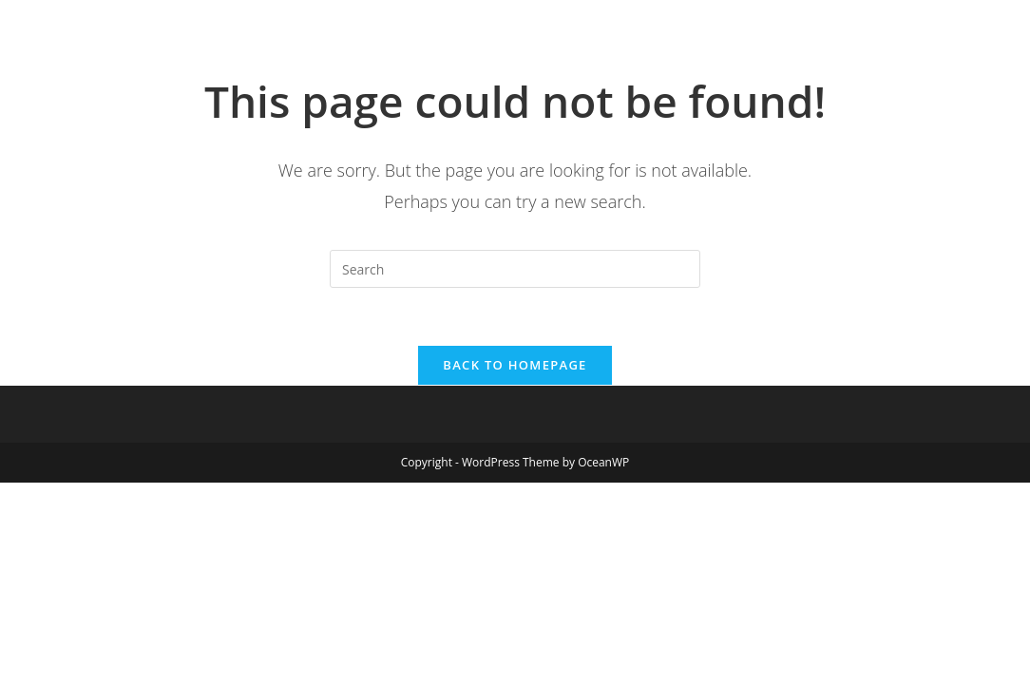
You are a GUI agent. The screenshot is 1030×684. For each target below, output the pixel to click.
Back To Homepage (514, 364)
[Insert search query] (515, 269)
